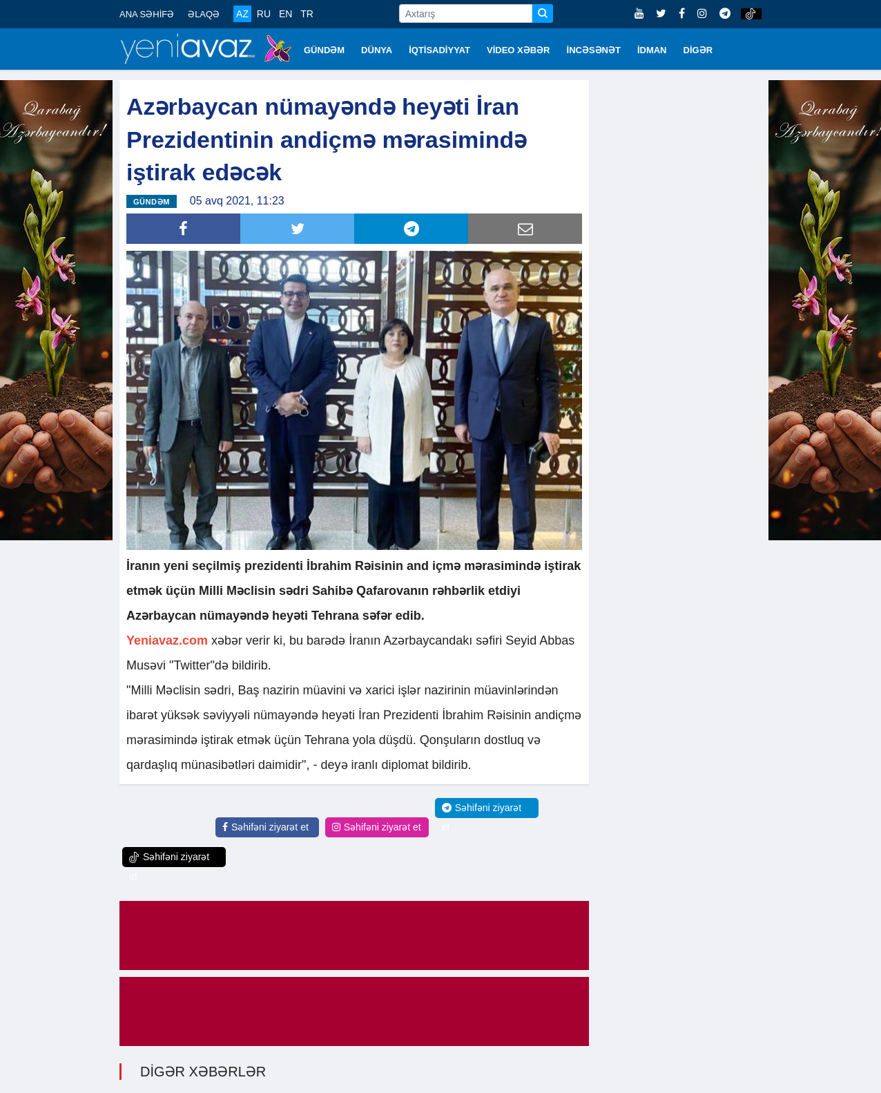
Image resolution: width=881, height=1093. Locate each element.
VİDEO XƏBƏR (518, 50)
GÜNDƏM (324, 50)
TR (306, 13)
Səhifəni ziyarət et (265, 826)
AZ (242, 13)
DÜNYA (376, 50)
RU (264, 13)
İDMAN (652, 50)
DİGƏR (698, 50)
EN (285, 13)
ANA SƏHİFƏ (146, 14)
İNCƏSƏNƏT (594, 50)
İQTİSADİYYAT (439, 50)
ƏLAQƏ (204, 14)
